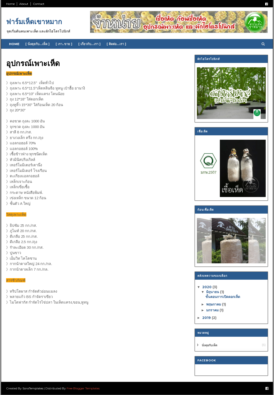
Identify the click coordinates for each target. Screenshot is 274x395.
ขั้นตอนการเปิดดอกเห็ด (222, 297)
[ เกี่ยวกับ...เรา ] (89, 44)
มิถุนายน (213, 292)
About (23, 4)
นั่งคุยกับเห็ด (209, 345)
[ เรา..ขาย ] (64, 44)
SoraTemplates (32, 388)
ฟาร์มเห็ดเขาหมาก (34, 22)
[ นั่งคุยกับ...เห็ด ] (37, 44)
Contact (38, 4)
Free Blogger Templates (83, 388)
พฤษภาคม (214, 304)
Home (10, 4)
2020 (207, 287)
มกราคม (213, 310)
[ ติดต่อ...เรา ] (116, 44)
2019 (207, 318)
